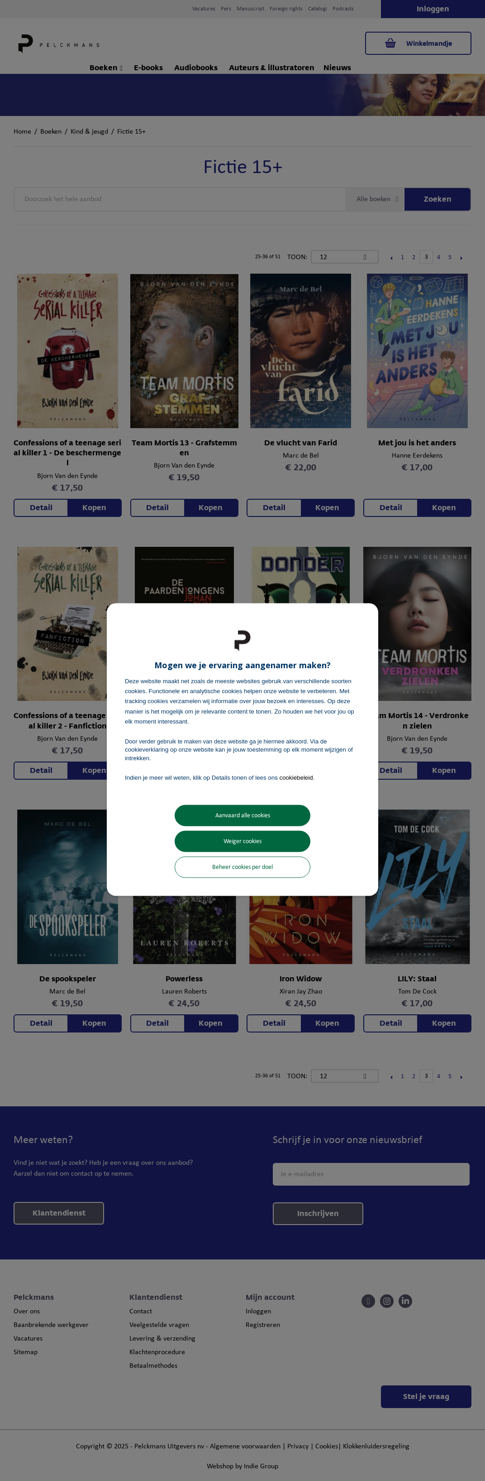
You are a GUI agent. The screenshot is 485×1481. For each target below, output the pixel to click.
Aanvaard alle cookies (242, 815)
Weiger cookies (242, 841)
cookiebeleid (296, 777)
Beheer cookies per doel (242, 867)
